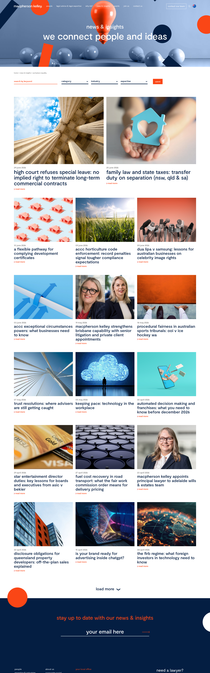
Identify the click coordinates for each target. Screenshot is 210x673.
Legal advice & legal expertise (68, 6)
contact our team (176, 6)
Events (116, 6)
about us (49, 669)
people (18, 669)
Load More (105, 588)
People (49, 6)
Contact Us (137, 6)
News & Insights (103, 6)
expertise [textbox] (126, 81)
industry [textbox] (95, 81)
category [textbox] (66, 81)
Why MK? (89, 6)
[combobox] (74, 81)
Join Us (126, 6)
